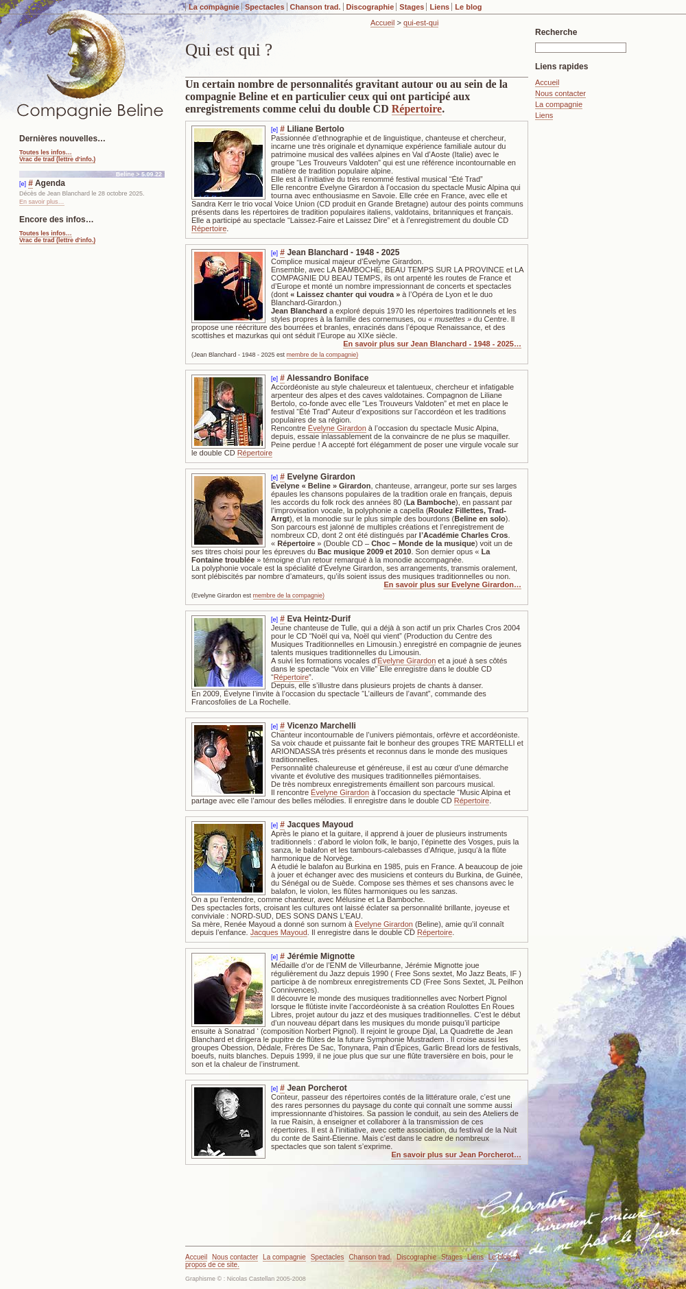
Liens (439, 7)
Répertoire (417, 109)
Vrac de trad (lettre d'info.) (57, 159)
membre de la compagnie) (323, 354)
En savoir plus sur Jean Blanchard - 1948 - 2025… (432, 344)
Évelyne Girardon (337, 428)
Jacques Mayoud (278, 932)
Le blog (468, 7)
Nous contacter (560, 93)
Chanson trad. (315, 7)
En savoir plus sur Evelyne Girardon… (452, 584)
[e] (274, 129)
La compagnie (214, 7)
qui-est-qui (420, 23)
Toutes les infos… (45, 152)
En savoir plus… (41, 201)
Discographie (370, 7)
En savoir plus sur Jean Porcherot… (456, 1154)
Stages (411, 7)
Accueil (382, 23)
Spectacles (264, 7)
